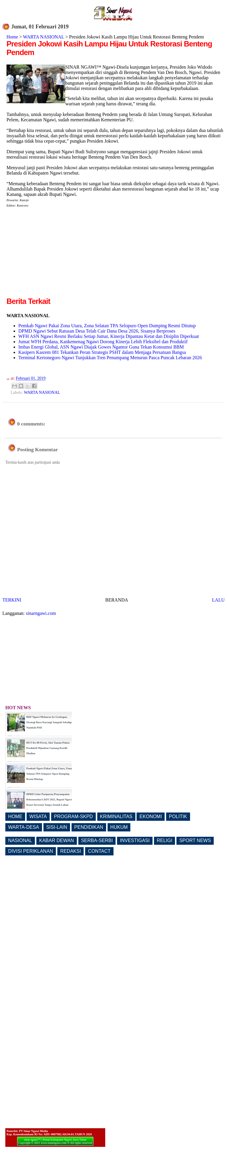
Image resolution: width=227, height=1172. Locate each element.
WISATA (38, 816)
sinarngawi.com (41, 613)
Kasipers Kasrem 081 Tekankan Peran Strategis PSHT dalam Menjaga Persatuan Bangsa (102, 352)
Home (12, 36)
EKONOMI (151, 816)
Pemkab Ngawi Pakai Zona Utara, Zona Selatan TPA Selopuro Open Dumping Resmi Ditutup (107, 325)
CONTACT (99, 851)
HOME (15, 816)
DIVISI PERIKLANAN (30, 851)
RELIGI (164, 840)
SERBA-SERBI (97, 840)
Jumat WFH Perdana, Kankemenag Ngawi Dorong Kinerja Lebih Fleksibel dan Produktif (102, 341)
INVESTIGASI (135, 840)
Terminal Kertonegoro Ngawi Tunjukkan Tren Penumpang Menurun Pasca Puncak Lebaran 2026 (110, 357)
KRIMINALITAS (116, 816)
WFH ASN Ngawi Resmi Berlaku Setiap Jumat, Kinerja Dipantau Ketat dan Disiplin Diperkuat (108, 336)
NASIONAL (20, 840)
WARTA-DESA (23, 827)
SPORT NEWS (195, 840)
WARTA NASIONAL (43, 36)
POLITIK (178, 816)
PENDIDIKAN (88, 827)
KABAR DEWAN (56, 840)
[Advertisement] (56, 254)
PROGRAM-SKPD (73, 816)
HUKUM (119, 827)
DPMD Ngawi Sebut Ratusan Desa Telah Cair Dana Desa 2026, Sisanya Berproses (96, 330)
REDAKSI (70, 851)
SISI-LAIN (56, 827)
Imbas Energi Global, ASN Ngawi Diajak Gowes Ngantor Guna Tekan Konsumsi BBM (101, 346)
